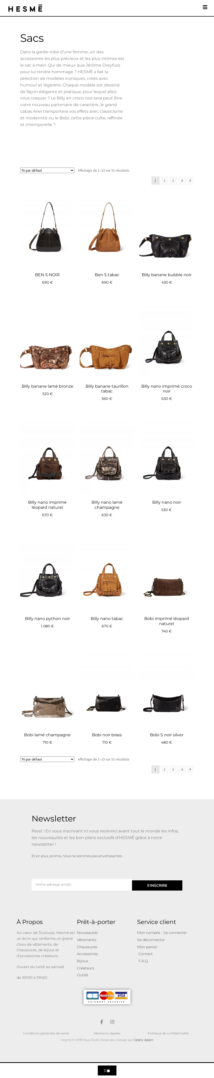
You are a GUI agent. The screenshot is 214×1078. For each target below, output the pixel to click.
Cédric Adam (143, 1040)
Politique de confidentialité (168, 1033)
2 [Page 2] (164, 180)
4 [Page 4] (182, 180)
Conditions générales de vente (46, 1033)
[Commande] (47, 170)
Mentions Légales (107, 1033)
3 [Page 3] (173, 180)
